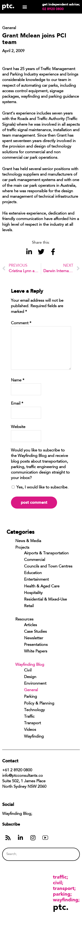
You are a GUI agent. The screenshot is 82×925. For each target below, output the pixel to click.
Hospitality (33, 593)
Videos (30, 730)
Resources (24, 620)
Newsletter (33, 638)
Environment (35, 684)
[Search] (68, 854)
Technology (34, 710)
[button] (24, 7)
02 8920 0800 (53, 9)
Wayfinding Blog (29, 665)
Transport (32, 723)
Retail (29, 606)
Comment (21, 323)
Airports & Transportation (46, 553)
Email (17, 404)
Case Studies (35, 632)
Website (18, 427)
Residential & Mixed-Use (45, 600)
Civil (27, 671)
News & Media (28, 541)
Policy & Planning (39, 704)
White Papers (35, 652)
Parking (30, 697)
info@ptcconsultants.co (22, 776)
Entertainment (36, 580)
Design (30, 677)
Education (33, 573)
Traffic (29, 717)
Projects (22, 548)
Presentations (36, 645)
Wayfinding (34, 737)
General (31, 690)
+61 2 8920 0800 (17, 770)
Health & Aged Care (41, 586)
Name (17, 380)
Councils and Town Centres (48, 567)
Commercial (34, 560)
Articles (30, 625)
